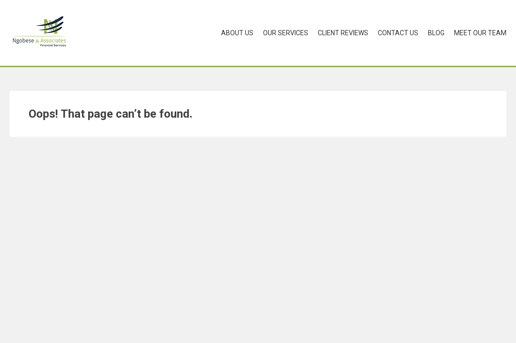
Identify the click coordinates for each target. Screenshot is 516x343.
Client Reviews (343, 33)
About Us (237, 33)
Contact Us (398, 33)
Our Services (285, 33)
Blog (436, 33)
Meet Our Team (480, 33)
